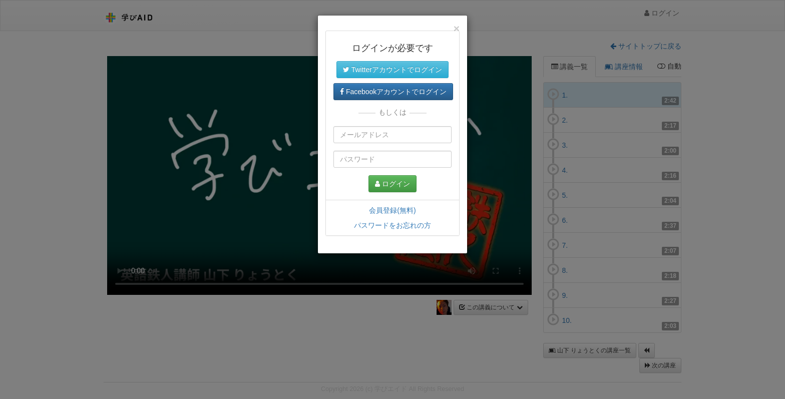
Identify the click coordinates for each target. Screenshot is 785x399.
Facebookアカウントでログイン (393, 92)
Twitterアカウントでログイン (392, 70)
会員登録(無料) (392, 210)
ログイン (392, 184)
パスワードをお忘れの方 (392, 225)
